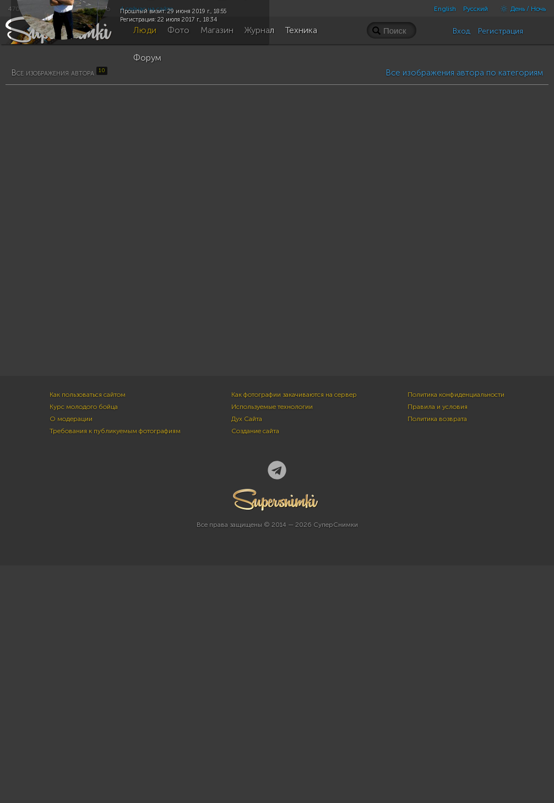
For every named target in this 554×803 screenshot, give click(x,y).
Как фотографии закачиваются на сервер (294, 632)
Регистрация (500, 31)
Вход (461, 31)
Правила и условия (438, 644)
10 (129, 271)
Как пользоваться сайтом (88, 632)
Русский (475, 9)
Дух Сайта (246, 656)
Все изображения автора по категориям (464, 348)
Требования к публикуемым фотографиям (115, 668)
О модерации (71, 656)
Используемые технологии (272, 644)
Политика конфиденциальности (456, 632)
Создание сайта (255, 668)
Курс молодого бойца (84, 644)
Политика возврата (437, 656)
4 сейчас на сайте (146, 9)
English (445, 9)
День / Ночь (520, 9)
